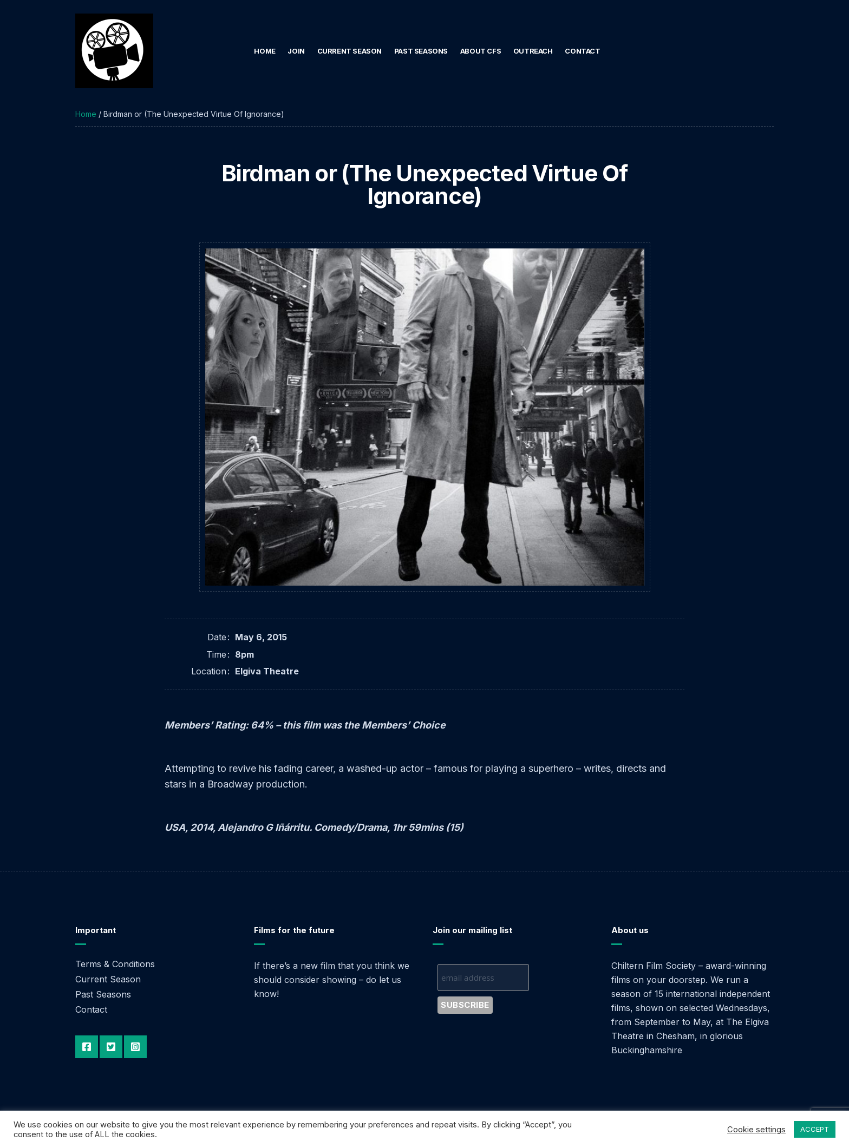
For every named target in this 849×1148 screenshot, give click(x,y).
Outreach (533, 51)
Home (264, 51)
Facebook (86, 1046)
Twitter (111, 1046)
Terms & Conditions (115, 964)
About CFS (480, 51)
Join (296, 51)
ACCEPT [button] (814, 1129)
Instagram (135, 1046)
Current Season (349, 51)
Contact (582, 51)
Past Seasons (421, 51)
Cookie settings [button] (756, 1129)
